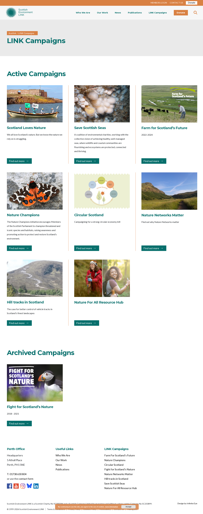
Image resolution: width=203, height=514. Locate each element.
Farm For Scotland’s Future (119, 455)
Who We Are (83, 12)
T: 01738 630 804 (16, 474)
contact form (26, 478)
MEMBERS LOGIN (159, 2)
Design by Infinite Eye (187, 503)
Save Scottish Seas (114, 483)
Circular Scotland (113, 464)
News (118, 12)
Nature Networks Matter (118, 474)
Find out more (17, 161)
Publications (135, 12)
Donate (191, 2)
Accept (128, 507)
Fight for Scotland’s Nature (119, 469)
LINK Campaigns (158, 12)
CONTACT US (176, 2)
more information (111, 507)
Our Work (102, 12)
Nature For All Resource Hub (120, 488)
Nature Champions (114, 460)
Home (19, 12)
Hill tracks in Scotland (116, 478)
